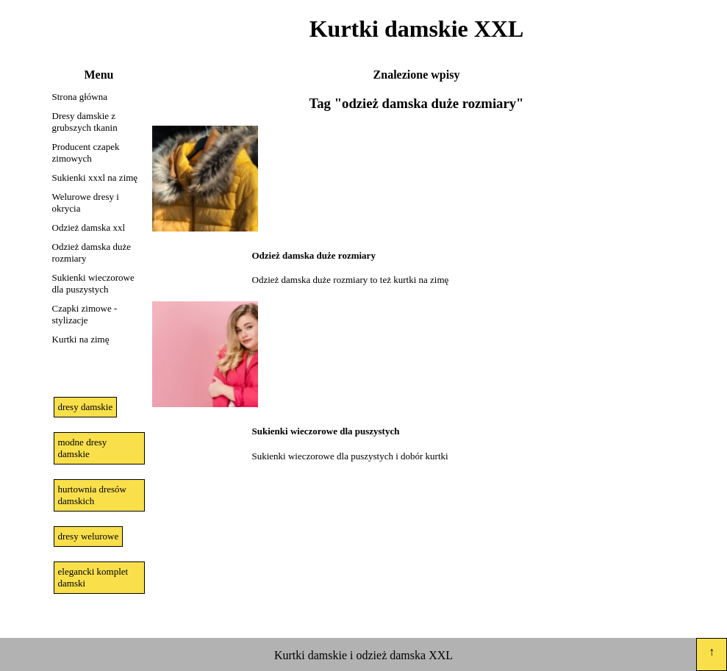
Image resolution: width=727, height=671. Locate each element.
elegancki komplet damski (93, 577)
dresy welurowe (88, 536)
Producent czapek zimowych (86, 152)
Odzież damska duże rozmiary (92, 252)
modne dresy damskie (82, 448)
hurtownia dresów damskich (92, 495)
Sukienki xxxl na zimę (95, 177)
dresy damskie (85, 406)
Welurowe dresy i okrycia (85, 202)
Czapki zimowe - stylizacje (85, 314)
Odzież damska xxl (89, 227)
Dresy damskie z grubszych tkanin (85, 121)
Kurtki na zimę (81, 339)
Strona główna (79, 96)
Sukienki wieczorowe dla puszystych (93, 283)
